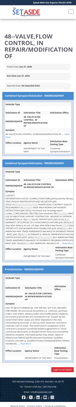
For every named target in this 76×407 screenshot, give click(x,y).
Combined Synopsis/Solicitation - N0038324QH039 (34, 95)
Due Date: (12, 75)
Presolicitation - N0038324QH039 (24, 269)
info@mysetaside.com (41, 392)
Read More (67, 243)
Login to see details (62, 369)
